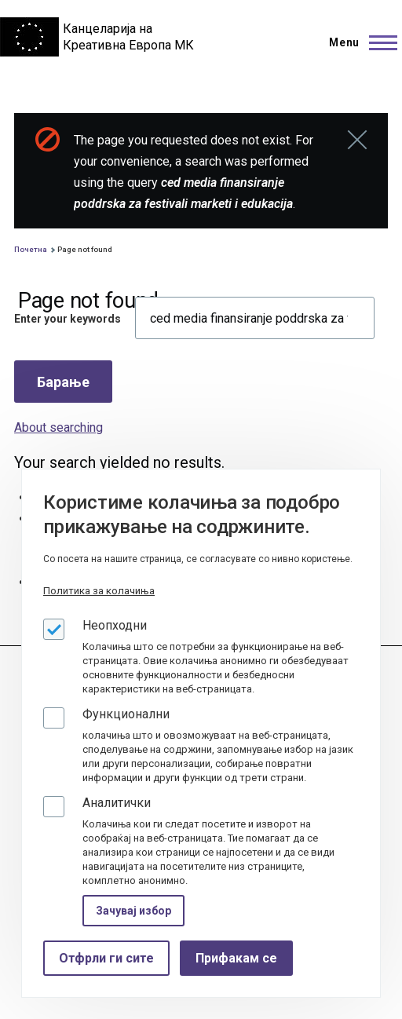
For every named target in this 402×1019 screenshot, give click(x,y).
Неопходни (114, 625)
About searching (58, 427)
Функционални (126, 714)
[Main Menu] (358, 42)
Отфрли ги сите (106, 958)
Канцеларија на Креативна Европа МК (128, 37)
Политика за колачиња (99, 591)
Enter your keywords (67, 318)
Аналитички (116, 802)
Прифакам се (236, 958)
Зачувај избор (133, 910)
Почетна (30, 249)
